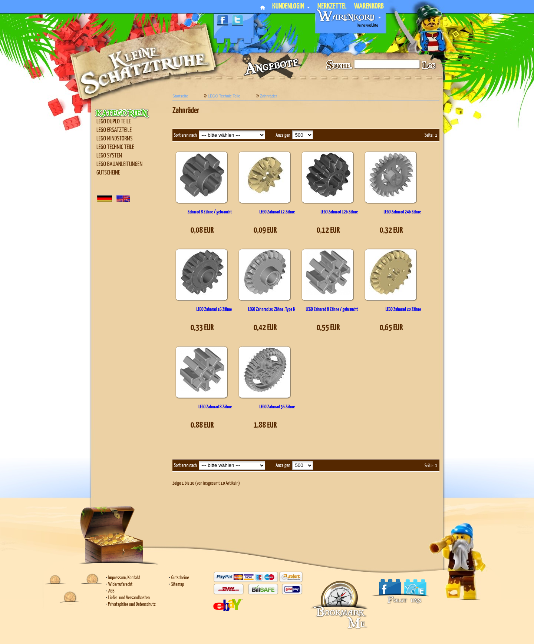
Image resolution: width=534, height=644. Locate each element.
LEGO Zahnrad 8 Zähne (215, 407)
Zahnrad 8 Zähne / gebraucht (210, 212)
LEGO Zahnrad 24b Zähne (402, 212)
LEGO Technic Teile (115, 147)
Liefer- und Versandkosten (129, 597)
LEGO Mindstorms (114, 139)
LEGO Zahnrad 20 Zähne (403, 309)
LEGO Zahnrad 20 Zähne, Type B (271, 309)
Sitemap (177, 584)
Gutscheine (108, 173)
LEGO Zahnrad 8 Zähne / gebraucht (332, 309)
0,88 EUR (202, 425)
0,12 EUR (328, 230)
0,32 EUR (391, 230)
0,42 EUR (265, 327)
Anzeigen (283, 135)
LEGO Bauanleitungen (119, 164)
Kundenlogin (291, 6)
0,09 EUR (265, 230)
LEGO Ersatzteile (114, 130)
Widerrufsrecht (120, 584)
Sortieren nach (185, 135)
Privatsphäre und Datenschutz (132, 604)
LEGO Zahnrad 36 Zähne (277, 407)
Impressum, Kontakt (124, 577)
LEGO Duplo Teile (113, 122)
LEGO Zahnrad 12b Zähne (339, 212)
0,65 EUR (391, 327)
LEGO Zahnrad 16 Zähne (214, 309)
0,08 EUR (202, 230)
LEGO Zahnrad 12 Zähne (277, 212)
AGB (111, 591)
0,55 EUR (328, 327)
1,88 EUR (265, 425)
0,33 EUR (202, 327)
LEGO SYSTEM (109, 156)
